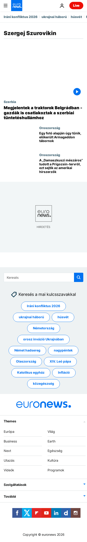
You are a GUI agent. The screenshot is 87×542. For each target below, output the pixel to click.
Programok (56, 470)
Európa (9, 431)
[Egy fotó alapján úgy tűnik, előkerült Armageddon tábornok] (61, 139)
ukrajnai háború (54, 17)
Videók (9, 470)
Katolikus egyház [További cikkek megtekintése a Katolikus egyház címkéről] (31, 372)
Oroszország (49, 128)
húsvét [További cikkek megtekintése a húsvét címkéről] (63, 317)
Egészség (55, 451)
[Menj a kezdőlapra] (16, 5)
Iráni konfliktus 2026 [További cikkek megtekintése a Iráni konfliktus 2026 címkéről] (43, 306)
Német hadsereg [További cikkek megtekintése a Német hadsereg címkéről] (27, 350)
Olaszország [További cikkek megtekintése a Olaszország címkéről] (26, 361)
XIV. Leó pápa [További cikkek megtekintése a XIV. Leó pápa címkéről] (60, 361)
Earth (51, 441)
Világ (51, 431)
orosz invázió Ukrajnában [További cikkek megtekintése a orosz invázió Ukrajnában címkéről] (43, 339)
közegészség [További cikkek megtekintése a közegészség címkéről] (43, 383)
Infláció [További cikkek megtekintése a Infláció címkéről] (64, 372)
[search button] (78, 277)
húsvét (76, 17)
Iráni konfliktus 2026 (21, 17)
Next (7, 451)
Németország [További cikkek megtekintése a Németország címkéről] (43, 328)
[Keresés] (43, 277)
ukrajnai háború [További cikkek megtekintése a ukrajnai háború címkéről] (31, 317)
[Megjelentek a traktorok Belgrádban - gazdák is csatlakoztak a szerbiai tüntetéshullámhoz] (43, 112)
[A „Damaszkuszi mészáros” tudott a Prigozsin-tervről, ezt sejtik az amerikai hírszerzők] (61, 166)
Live (76, 5)
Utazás (9, 460)
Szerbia (10, 101)
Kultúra (53, 460)
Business (10, 441)
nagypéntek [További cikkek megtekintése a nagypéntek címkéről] (63, 350)
